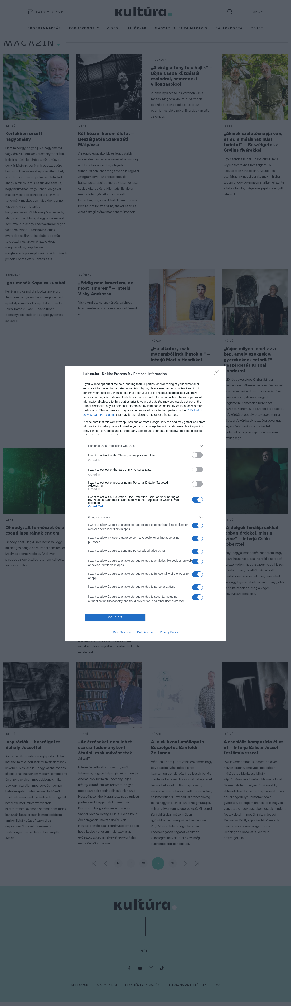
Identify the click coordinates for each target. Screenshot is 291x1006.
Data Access (145, 632)
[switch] (197, 455)
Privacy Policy (169, 632)
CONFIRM (115, 617)
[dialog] (145, 503)
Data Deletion (122, 632)
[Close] (218, 374)
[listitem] (145, 446)
